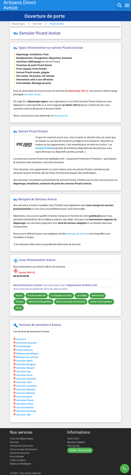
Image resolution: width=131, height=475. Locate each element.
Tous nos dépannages (21, 438)
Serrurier (37, 23)
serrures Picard (43, 148)
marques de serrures (77, 233)
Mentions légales (76, 442)
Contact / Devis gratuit (80, 450)
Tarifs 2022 (73, 438)
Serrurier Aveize (32, 94)
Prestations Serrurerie (21, 445)
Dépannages (18, 23)
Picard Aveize (57, 23)
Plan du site (73, 445)
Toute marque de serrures (23, 449)
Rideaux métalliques (20, 463)
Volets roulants (18, 460)
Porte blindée (17, 456)
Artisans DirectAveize (19, 5)
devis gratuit (61, 115)
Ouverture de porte (20, 453)
